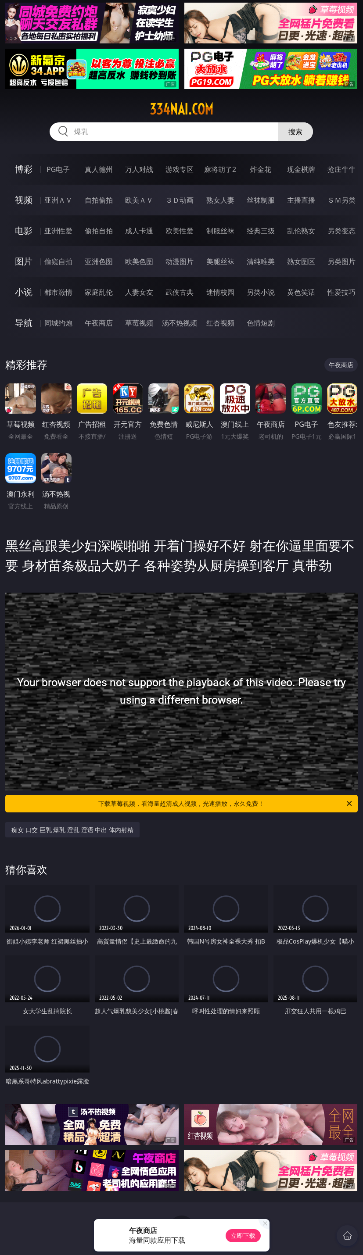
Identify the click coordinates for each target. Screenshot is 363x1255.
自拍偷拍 (99, 200)
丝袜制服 (261, 200)
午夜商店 (99, 323)
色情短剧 (261, 323)
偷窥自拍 (58, 261)
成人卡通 (139, 231)
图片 (23, 261)
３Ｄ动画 (179, 200)
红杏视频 (220, 323)
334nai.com (181, 109)
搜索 (295, 131)
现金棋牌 (301, 169)
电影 (23, 230)
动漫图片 (179, 261)
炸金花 (260, 169)
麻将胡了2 (220, 169)
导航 (23, 323)
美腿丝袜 (220, 261)
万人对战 (139, 169)
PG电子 (58, 169)
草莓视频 (139, 323)
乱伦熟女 (301, 231)
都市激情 (58, 292)
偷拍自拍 (99, 231)
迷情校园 (220, 292)
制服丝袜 (220, 231)
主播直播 (301, 200)
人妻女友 (139, 292)
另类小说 (261, 292)
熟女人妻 (220, 200)
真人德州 (99, 169)
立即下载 (243, 1235)
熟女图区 (301, 261)
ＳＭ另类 (341, 200)
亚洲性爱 (58, 231)
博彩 (23, 169)
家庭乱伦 (99, 292)
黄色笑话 (301, 292)
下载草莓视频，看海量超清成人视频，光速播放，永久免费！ (225, 803)
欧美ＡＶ (139, 200)
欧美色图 (139, 261)
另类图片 (341, 261)
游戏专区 (179, 169)
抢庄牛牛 (341, 169)
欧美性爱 (179, 231)
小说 (23, 292)
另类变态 (341, 231)
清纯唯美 (261, 261)
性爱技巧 (341, 292)
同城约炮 (58, 323)
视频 (23, 200)
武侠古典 (179, 292)
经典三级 (261, 231)
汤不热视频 (179, 323)
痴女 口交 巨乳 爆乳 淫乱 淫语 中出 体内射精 (72, 830)
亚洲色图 (99, 261)
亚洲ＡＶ (58, 200)
